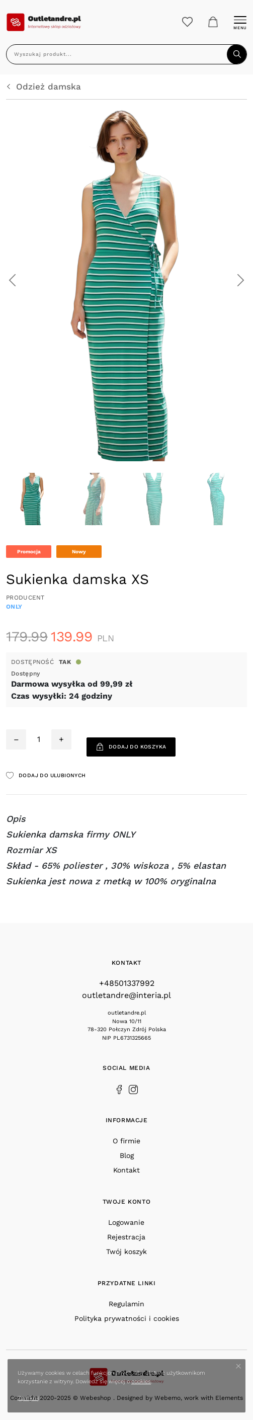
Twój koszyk (126, 1251)
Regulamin (126, 1304)
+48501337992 (126, 983)
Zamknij (28, 1398)
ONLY (14, 606)
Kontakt (126, 1170)
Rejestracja (126, 1237)
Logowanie (126, 1222)
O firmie (126, 1141)
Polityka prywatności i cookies (126, 1318)
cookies (141, 1381)
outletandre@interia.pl (126, 995)
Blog (127, 1155)
